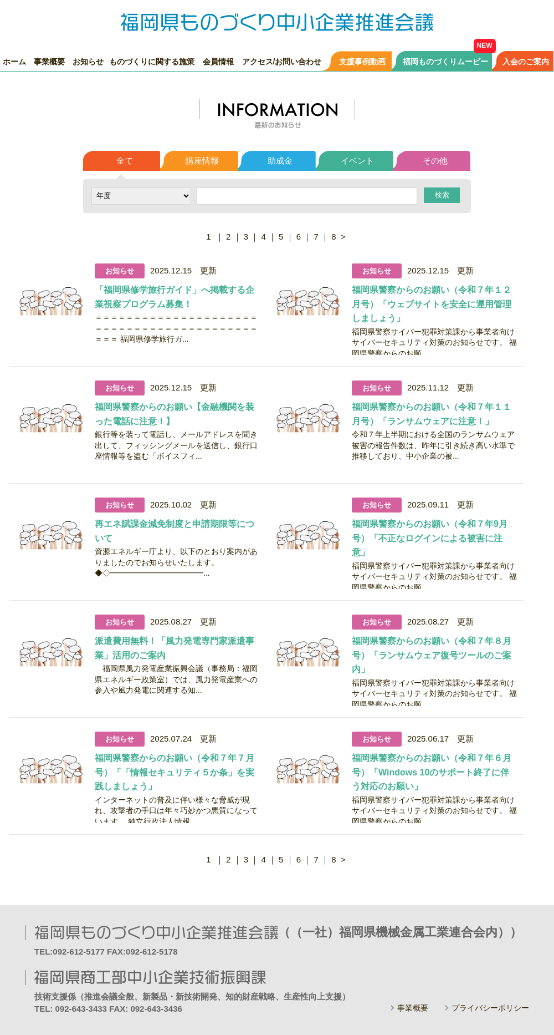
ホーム (14, 61)
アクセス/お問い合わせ (282, 61)
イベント (357, 160)
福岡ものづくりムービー (445, 61)
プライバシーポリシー (490, 1007)
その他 (435, 160)
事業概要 (49, 61)
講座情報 (202, 160)
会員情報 (218, 61)
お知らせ (88, 61)
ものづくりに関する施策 (151, 61)
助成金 (280, 160)
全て (124, 160)
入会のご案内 (525, 61)
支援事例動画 (362, 61)
